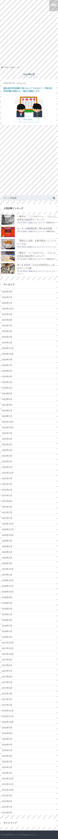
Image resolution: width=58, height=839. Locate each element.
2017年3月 (7, 693)
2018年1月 (7, 637)
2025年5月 (7, 331)
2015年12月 (8, 778)
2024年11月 (8, 348)
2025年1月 (7, 342)
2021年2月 (7, 512)
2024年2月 (7, 387)
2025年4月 (7, 336)
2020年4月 (7, 557)
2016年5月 (7, 750)
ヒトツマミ (16, 835)
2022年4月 (7, 450)
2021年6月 (7, 489)
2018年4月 (7, 620)
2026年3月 (7, 291)
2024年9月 (7, 359)
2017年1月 (7, 705)
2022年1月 (7, 467)
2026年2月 (7, 297)
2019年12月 (8, 569)
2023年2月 (7, 410)
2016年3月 (7, 761)
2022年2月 (7, 461)
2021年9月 (7, 478)
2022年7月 (7, 433)
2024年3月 (7, 382)
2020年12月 (8, 523)
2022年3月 (7, 455)
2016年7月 (7, 738)
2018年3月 (7, 625)
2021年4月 (7, 501)
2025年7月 (7, 325)
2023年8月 (7, 393)
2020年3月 (7, 563)
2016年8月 (7, 733)
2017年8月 (7, 665)
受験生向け (50, 222)
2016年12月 (8, 710)
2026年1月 (7, 302)
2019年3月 (7, 574)
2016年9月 (7, 727)
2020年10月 (8, 535)
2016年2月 (7, 767)
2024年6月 (7, 370)
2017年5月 (7, 682)
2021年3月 (7, 506)
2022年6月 (7, 438)
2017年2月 (7, 699)
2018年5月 (7, 614)
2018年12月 (8, 580)
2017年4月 (7, 688)
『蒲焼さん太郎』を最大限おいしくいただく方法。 (37, 242)
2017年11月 (8, 648)
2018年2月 (7, 631)
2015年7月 (7, 806)
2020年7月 (7, 540)
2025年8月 (7, 319)
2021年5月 (7, 495)
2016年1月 (7, 772)
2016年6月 (7, 744)
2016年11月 (8, 716)
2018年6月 (7, 608)
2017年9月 (7, 659)
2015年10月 (8, 789)
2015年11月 (8, 784)
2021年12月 (8, 472)
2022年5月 (7, 444)
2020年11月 (8, 529)
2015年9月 (7, 795)
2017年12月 (8, 642)
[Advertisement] (29, 41)
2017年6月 (7, 676)
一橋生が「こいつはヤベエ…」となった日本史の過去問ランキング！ (36, 254)
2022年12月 (8, 421)
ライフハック (50, 247)
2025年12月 (8, 308)
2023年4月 (7, 404)
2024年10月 (8, 353)
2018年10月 (8, 591)
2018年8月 (7, 597)
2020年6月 (7, 546)
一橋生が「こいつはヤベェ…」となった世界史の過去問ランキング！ (36, 218)
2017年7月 (7, 671)
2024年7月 (7, 365)
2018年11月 (8, 586)
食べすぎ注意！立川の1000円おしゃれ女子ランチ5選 (36, 266)
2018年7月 (7, 603)
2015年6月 (7, 812)
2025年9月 (7, 314)
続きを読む (28, 119)
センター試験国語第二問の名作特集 (34, 228)
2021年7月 (7, 484)
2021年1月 (7, 518)
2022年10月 (8, 427)
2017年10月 (8, 654)
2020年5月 (7, 552)
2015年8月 (7, 801)
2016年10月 (8, 722)
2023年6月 (7, 399)
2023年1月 (7, 416)
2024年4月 (7, 376)
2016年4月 (7, 755)
